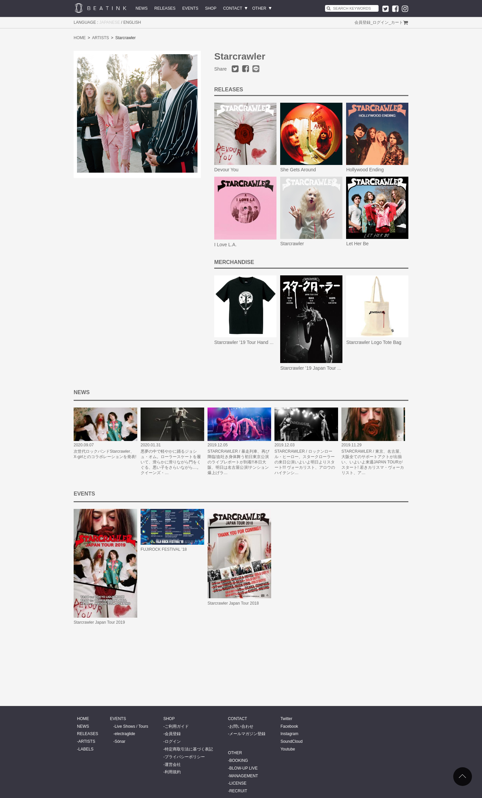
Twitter (286, 718)
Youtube (287, 749)
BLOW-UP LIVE (243, 768)
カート (397, 22)
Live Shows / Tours (131, 726)
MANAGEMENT (243, 776)
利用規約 (173, 772)
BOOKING (238, 760)
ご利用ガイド (177, 726)
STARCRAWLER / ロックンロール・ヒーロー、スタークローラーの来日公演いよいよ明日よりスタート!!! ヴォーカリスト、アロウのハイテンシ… (304, 462)
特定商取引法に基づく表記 (189, 749)
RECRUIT (238, 791)
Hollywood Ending (365, 169)
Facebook (289, 726)
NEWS (142, 8)
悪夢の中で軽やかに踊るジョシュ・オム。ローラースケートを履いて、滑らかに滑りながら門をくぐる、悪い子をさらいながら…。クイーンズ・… (171, 462)
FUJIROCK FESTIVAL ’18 (164, 549)
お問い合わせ (241, 726)
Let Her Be (357, 243)
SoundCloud (291, 741)
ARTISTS (100, 37)
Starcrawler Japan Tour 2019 (99, 622)
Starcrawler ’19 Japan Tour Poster (315, 368)
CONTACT (232, 8)
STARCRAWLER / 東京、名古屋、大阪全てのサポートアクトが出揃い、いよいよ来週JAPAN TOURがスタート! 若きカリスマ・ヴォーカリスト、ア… (372, 462)
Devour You (226, 169)
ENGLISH (132, 22)
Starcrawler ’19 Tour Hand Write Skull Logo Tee (263, 342)
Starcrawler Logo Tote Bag (373, 342)
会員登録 (362, 22)
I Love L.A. (225, 244)
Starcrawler (292, 243)
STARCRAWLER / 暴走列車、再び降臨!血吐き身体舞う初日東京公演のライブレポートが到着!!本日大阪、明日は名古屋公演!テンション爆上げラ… (238, 462)
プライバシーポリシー (185, 757)
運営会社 (173, 764)
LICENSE (237, 783)
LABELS (85, 749)
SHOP (210, 8)
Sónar (119, 741)
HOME (80, 37)
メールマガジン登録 (247, 733)
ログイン (381, 22)
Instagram (289, 733)
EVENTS (190, 8)
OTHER (259, 8)
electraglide (124, 733)
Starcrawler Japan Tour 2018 (233, 603)
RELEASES (164, 8)
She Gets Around (298, 169)
